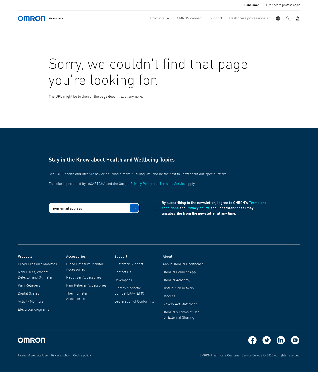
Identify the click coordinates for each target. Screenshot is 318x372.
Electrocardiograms (33, 309)
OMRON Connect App (179, 272)
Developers (123, 280)
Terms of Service (173, 184)
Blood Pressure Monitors (37, 264)
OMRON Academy (176, 280)
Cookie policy (82, 355)
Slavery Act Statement (180, 304)
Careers (169, 296)
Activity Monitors (31, 301)
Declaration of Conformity (134, 301)
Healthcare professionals (283, 5)
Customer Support (128, 264)
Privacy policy (197, 208)
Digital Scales (28, 293)
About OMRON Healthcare (183, 264)
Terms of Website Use (33, 355)
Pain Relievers (29, 285)
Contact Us (122, 272)
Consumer (251, 5)
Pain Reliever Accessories (86, 285)
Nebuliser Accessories (83, 277)
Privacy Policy (141, 184)
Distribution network (178, 288)
